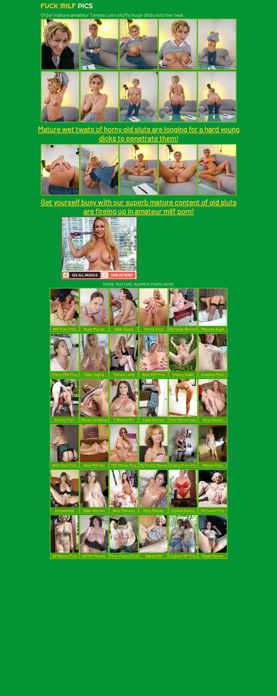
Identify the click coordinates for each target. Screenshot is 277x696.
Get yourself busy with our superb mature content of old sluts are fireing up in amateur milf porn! (139, 206)
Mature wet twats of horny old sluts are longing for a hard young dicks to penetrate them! (138, 134)
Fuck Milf (67, 5)
